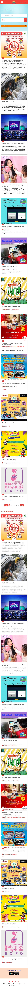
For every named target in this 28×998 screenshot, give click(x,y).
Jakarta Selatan (7, 269)
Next (22, 505)
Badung (5, 426)
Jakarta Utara (7, 386)
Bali (9, 426)
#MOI (5, 389)
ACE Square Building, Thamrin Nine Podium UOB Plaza (14, 817)
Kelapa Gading (14, 386)
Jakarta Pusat (7, 229)
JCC (11, 499)
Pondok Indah (14, 269)
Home (2, 10)
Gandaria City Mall (15, 309)
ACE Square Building (15, 346)
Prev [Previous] (6, 505)
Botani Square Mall (16, 463)
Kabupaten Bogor (7, 463)
